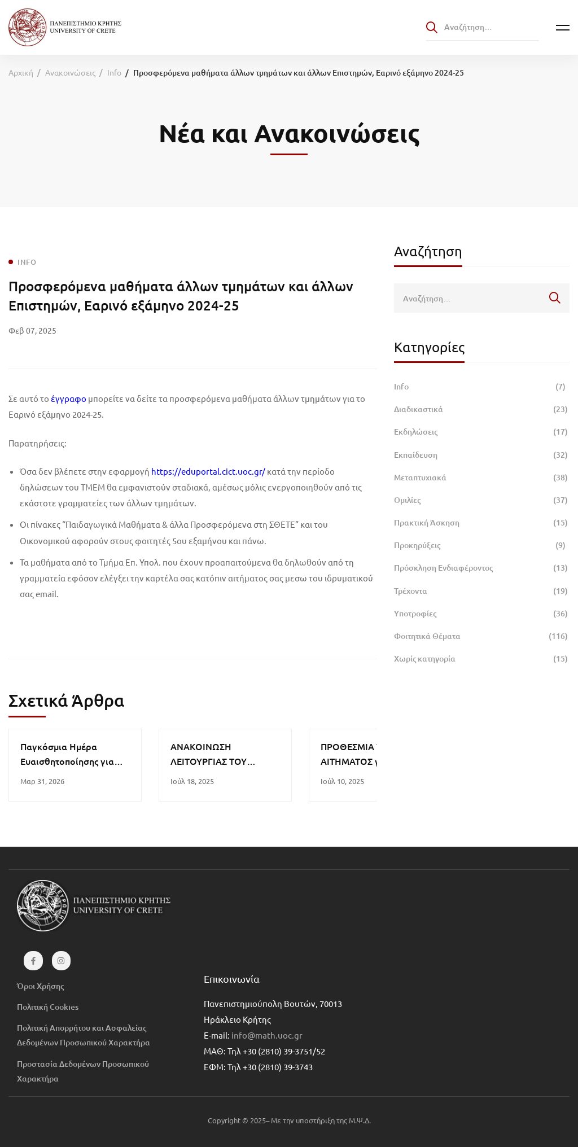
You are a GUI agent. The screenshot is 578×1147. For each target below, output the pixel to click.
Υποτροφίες (482, 613)
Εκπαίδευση (482, 455)
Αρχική (20, 72)
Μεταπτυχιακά (482, 477)
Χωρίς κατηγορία (482, 658)
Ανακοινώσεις (70, 72)
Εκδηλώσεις (482, 431)
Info (114, 72)
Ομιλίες (482, 500)
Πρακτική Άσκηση (482, 522)
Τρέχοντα (482, 591)
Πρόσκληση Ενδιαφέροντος (482, 568)
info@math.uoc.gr (267, 1035)
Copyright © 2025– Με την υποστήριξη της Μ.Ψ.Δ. (289, 1120)
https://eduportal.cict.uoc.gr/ (208, 471)
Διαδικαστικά (482, 409)
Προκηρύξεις (482, 545)
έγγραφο (68, 398)
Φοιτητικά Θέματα (482, 636)
